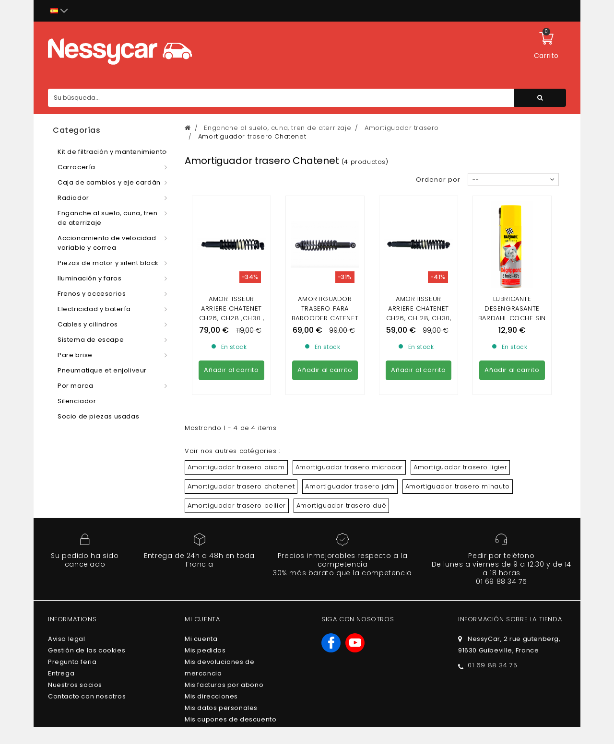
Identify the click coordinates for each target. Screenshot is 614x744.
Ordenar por (438, 179)
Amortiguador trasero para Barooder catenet (325, 308)
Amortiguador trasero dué (341, 505)
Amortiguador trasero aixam (236, 467)
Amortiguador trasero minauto (457, 486)
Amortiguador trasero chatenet (241, 486)
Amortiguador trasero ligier (460, 467)
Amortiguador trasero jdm (349, 486)
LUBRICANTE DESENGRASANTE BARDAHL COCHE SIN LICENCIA (512, 313)
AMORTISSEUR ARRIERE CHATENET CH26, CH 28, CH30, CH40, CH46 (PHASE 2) (418, 318)
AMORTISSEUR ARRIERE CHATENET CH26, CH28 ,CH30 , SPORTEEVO (231, 313)
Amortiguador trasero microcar (349, 467)
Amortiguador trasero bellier (237, 505)
